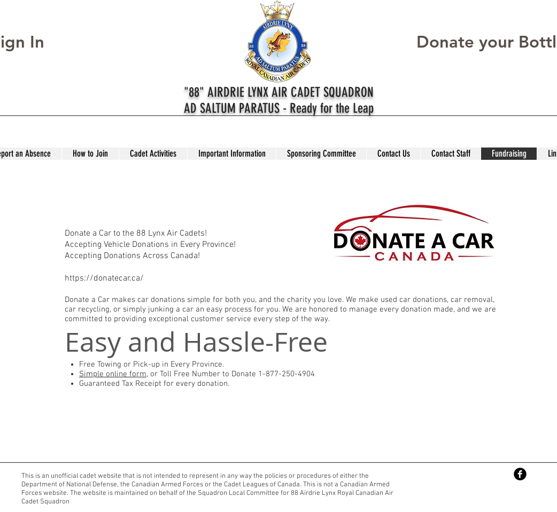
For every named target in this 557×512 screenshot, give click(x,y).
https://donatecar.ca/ (104, 278)
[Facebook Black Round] (520, 474)
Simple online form (112, 374)
